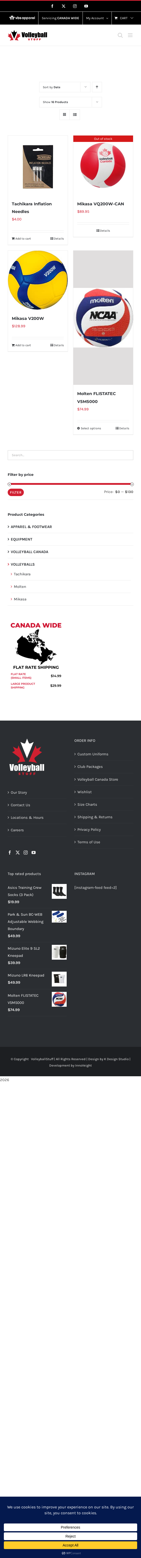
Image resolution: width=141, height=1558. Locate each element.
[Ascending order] (97, 87)
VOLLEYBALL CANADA (29, 552)
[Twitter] (18, 852)
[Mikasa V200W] (38, 280)
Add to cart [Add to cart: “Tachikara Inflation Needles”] (23, 238)
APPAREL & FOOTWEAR (31, 526)
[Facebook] (10, 852)
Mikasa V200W (28, 318)
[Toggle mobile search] (120, 35)
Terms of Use (88, 842)
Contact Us (20, 805)
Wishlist (84, 792)
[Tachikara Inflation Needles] (38, 165)
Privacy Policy (89, 829)
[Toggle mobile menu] (130, 35)
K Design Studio (116, 1059)
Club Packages (90, 766)
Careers (17, 830)
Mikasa (20, 599)
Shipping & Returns (95, 817)
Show (55, 102)
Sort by (51, 87)
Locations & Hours (27, 817)
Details (59, 238)
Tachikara (22, 574)
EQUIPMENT (21, 539)
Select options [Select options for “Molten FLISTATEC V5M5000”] (91, 428)
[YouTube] (34, 852)
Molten (20, 586)
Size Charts (87, 804)
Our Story (19, 792)
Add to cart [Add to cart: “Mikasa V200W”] (23, 345)
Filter (16, 492)
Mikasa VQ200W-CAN (100, 203)
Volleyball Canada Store (97, 779)
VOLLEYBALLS (23, 564)
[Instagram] (26, 852)
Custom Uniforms (92, 754)
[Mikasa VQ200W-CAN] (103, 165)
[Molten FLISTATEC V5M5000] (103, 318)
